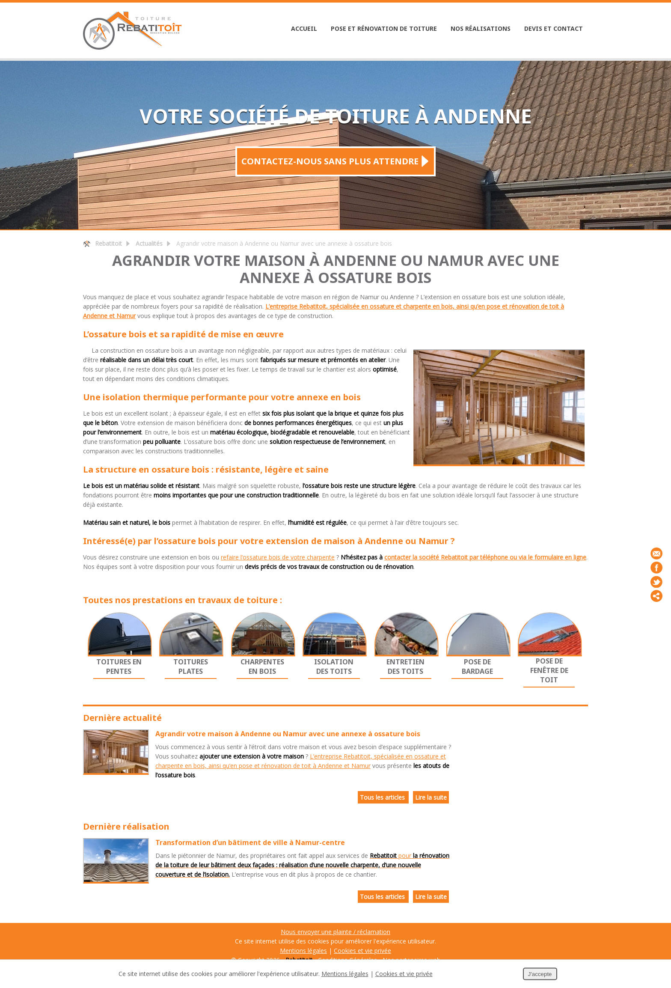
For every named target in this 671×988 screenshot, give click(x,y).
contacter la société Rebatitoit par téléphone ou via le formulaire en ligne (485, 557)
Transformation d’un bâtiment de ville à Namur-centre (250, 842)
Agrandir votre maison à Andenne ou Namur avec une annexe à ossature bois (287, 733)
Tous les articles (383, 797)
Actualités (149, 243)
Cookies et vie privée (362, 950)
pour (302, 864)
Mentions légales (303, 950)
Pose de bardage (477, 666)
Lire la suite (431, 797)
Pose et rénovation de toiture (384, 28)
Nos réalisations (481, 28)
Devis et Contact (553, 28)
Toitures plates (190, 666)
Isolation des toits (333, 666)
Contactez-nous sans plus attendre (330, 161)
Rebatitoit (108, 243)
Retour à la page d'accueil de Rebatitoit (86, 243)
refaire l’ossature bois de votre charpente (278, 557)
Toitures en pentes (119, 666)
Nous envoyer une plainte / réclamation (335, 932)
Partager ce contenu (656, 596)
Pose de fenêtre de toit (549, 670)
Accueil (304, 28)
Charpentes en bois (262, 666)
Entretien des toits (405, 666)
